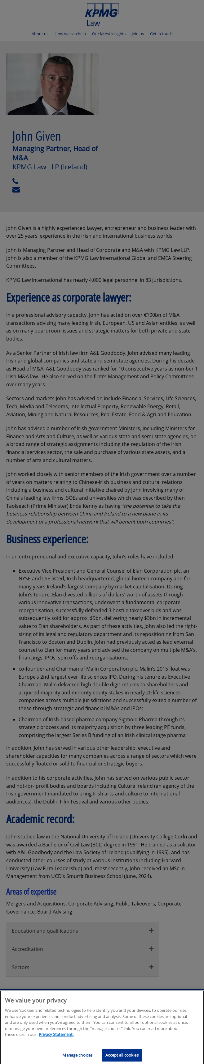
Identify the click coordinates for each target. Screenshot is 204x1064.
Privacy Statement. (56, 1036)
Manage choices (77, 1057)
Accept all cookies (121, 1057)
